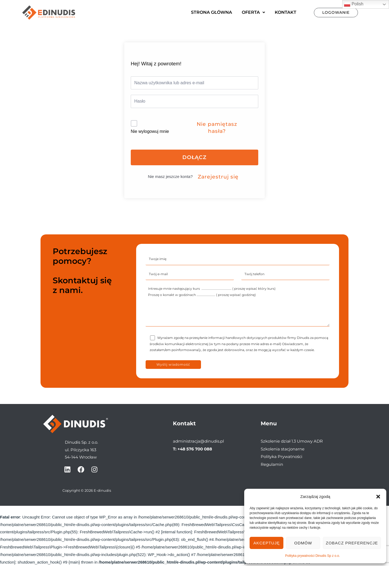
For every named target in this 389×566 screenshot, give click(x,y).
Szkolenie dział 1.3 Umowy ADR (292, 441)
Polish (353, 4)
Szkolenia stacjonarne (282, 448)
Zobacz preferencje (352, 543)
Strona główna (211, 12)
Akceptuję (266, 543)
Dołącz (194, 157)
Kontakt (285, 12)
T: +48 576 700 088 (192, 448)
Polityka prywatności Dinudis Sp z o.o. (312, 556)
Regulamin (272, 463)
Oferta (253, 12)
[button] (378, 496)
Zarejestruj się (218, 177)
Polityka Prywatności (281, 456)
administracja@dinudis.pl (198, 441)
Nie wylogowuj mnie (150, 131)
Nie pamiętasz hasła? (217, 127)
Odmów (303, 543)
